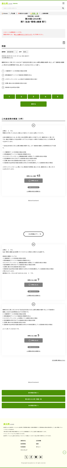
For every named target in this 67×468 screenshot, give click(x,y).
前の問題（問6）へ (33, 393)
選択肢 (4, 52)
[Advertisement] (33, 214)
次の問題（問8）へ (33, 405)
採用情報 (23, 444)
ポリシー (38, 447)
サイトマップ (24, 450)
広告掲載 (38, 440)
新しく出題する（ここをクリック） (23, 34)
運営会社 (23, 440)
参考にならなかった (33, 187)
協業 (37, 444)
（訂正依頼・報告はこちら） (7, 57)
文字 (20, 52)
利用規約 (23, 447)
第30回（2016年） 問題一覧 (33, 399)
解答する (33, 104)
